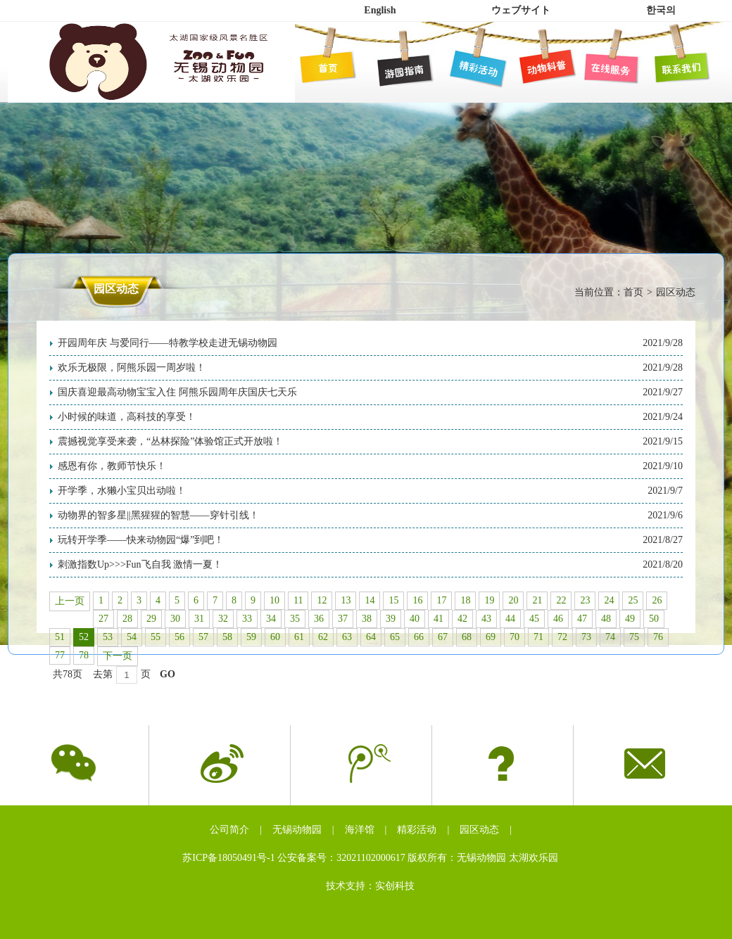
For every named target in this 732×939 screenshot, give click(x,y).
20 (513, 600)
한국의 (661, 10)
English (380, 10)
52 (84, 637)
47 (582, 618)
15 (393, 600)
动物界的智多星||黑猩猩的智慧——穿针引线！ (158, 515)
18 (465, 600)
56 (179, 637)
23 (585, 600)
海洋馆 (359, 829)
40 (414, 618)
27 (103, 618)
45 (534, 618)
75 (634, 637)
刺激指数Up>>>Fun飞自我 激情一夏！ (140, 564)
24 (609, 600)
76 (658, 637)
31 (199, 618)
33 (247, 618)
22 (561, 600)
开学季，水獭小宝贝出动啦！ (122, 490)
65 (395, 637)
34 (271, 618)
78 (84, 655)
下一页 (117, 656)
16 (417, 600)
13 (346, 600)
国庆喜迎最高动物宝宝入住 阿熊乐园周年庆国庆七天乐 (177, 392)
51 (60, 637)
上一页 (69, 601)
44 (510, 618)
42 (462, 618)
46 (558, 618)
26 (657, 600)
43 (486, 618)
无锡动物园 (297, 829)
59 (251, 637)
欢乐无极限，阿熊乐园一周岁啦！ (132, 367)
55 (155, 637)
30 (175, 618)
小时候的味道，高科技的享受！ (127, 416)
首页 (633, 292)
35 (295, 618)
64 (371, 637)
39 (391, 618)
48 (606, 618)
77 (60, 655)
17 (441, 600)
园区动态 (479, 829)
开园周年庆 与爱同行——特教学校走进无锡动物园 (167, 343)
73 (586, 637)
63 (347, 637)
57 (203, 637)
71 (538, 637)
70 (514, 637)
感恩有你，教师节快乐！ (112, 466)
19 (489, 600)
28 (127, 618)
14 (369, 600)
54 (132, 637)
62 (323, 637)
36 (319, 618)
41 (438, 618)
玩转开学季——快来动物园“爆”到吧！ (141, 540)
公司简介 (229, 829)
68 (467, 637)
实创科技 (395, 886)
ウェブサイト (520, 10)
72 (562, 637)
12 (322, 600)
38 (367, 618)
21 (537, 600)
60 (275, 637)
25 (633, 600)
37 (343, 618)
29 (151, 618)
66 (419, 637)
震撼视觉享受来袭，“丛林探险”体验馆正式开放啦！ (170, 441)
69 (491, 637)
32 (223, 618)
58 (227, 637)
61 (299, 637)
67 (443, 637)
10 (274, 600)
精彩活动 (416, 829)
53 (108, 637)
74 (610, 637)
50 (654, 618)
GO (167, 674)
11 (298, 600)
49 (630, 618)
